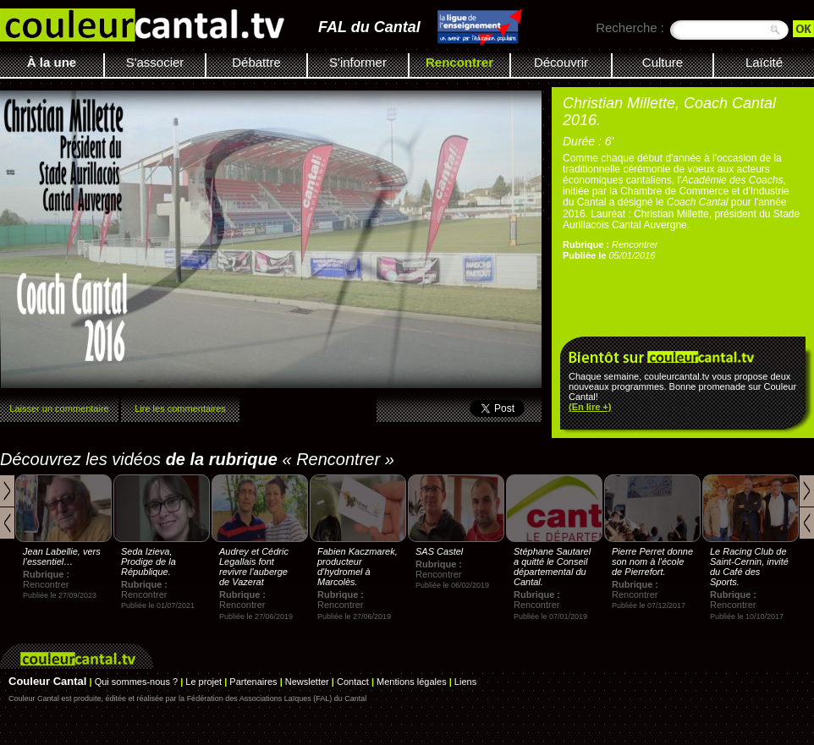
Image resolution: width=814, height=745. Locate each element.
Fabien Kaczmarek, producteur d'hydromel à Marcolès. (357, 566)
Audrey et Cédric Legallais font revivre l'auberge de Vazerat (254, 566)
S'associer (155, 62)
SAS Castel (439, 551)
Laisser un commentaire (58, 408)
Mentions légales (412, 682)
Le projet (203, 682)
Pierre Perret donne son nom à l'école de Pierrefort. (652, 561)
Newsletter (307, 682)
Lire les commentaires (180, 408)
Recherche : (630, 27)
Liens (465, 682)
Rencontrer (459, 62)
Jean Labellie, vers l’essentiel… (62, 556)
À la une (51, 62)
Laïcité (764, 62)
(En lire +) (590, 407)
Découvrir (561, 62)
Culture (662, 62)
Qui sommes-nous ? (136, 682)
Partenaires (253, 682)
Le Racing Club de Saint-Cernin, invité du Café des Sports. (749, 566)
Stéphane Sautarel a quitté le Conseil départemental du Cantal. (552, 566)
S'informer (358, 62)
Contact (353, 682)
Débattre (256, 62)
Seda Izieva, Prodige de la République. (148, 561)
